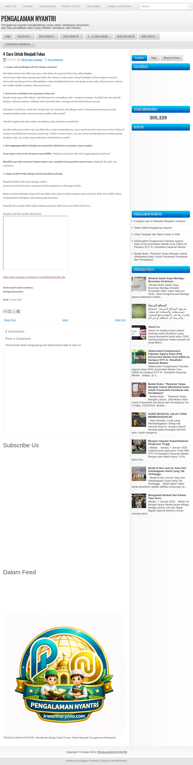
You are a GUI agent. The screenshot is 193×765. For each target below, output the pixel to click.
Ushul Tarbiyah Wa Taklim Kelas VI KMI (157, 234)
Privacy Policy (71, 6)
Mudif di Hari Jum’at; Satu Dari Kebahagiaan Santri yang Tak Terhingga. (167, 471)
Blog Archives (172, 58)
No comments (55, 59)
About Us (10, 6)
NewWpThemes (119, 761)
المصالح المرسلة (157, 305)
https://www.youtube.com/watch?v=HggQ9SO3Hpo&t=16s (34, 277)
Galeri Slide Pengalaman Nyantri (153, 227)
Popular (139, 58)
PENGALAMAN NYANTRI (28, 18)
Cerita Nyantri (73, 35)
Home (7, 36)
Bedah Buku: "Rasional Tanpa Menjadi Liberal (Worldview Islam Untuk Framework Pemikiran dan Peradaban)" (161, 256)
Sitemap (28, 6)
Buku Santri (150, 35)
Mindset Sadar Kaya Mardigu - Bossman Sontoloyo (167, 280)
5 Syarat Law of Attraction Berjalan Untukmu (159, 221)
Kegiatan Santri (125, 36)
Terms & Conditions (119, 6)
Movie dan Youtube (32, 59)
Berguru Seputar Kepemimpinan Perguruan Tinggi (168, 442)
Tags (154, 58)
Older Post (120, 320)
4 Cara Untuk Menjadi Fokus (24, 54)
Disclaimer (94, 6)
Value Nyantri (49, 35)
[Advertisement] (65, 595)
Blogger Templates (89, 761)
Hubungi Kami (47, 6)
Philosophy (26, 35)
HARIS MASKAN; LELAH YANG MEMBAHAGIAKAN (167, 415)
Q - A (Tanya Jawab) (100, 35)
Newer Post (10, 320)
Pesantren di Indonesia (20, 43)
